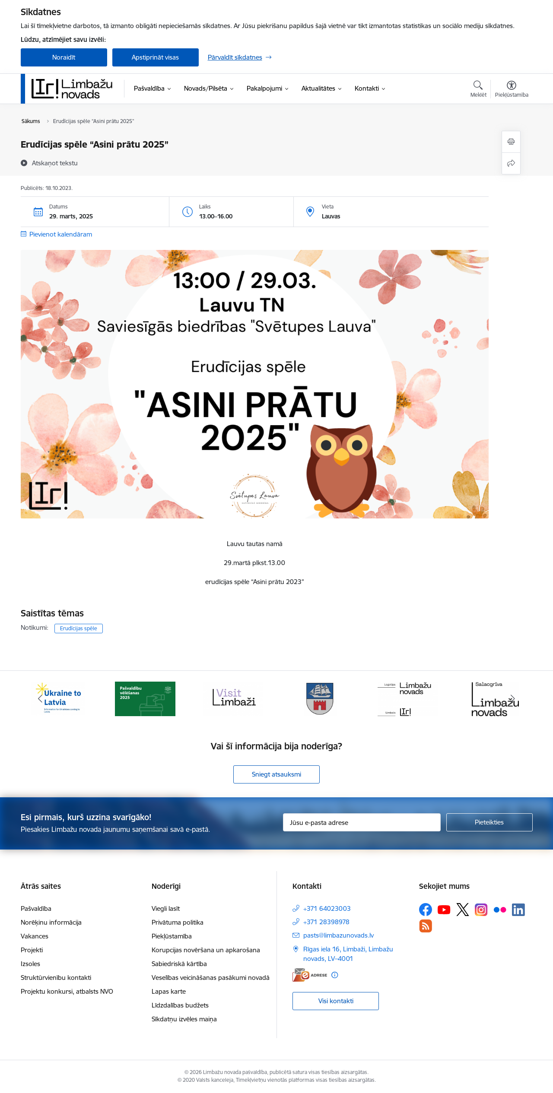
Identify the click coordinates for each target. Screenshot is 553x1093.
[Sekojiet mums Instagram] (481, 909)
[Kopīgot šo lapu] (511, 163)
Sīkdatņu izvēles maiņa (184, 1019)
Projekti (32, 950)
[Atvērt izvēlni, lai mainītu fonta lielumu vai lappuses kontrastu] (512, 90)
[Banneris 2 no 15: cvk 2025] (145, 698)
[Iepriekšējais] (40, 698)
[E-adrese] (309, 975)
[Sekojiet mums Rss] (425, 925)
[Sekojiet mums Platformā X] (462, 909)
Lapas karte (169, 991)
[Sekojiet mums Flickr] (499, 909)
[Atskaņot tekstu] (55, 163)
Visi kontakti (335, 1001)
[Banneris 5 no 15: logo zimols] (408, 698)
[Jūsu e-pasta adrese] (362, 822)
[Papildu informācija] (334, 975)
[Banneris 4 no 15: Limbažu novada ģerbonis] (320, 698)
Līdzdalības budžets (180, 1005)
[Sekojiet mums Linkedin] (518, 909)
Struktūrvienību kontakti (56, 977)
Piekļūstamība (172, 936)
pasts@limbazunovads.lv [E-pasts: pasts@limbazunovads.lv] (338, 935)
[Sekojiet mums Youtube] (444, 909)
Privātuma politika (177, 922)
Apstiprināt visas (155, 57)
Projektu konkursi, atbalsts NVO (67, 991)
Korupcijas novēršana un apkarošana (206, 950)
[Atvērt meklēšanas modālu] (478, 90)
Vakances (34, 936)
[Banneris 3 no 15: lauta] (233, 698)
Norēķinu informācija (51, 922)
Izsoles (30, 964)
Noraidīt (63, 57)
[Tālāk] (512, 698)
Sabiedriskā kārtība (179, 964)
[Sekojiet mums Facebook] (425, 909)
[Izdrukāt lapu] (511, 141)
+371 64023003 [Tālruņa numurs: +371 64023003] (327, 908)
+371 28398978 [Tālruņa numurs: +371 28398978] (326, 922)
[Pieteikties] (489, 822)
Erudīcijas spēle (78, 628)
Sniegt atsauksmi (276, 774)
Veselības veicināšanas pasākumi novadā (211, 977)
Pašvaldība (36, 908)
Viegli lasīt (166, 908)
